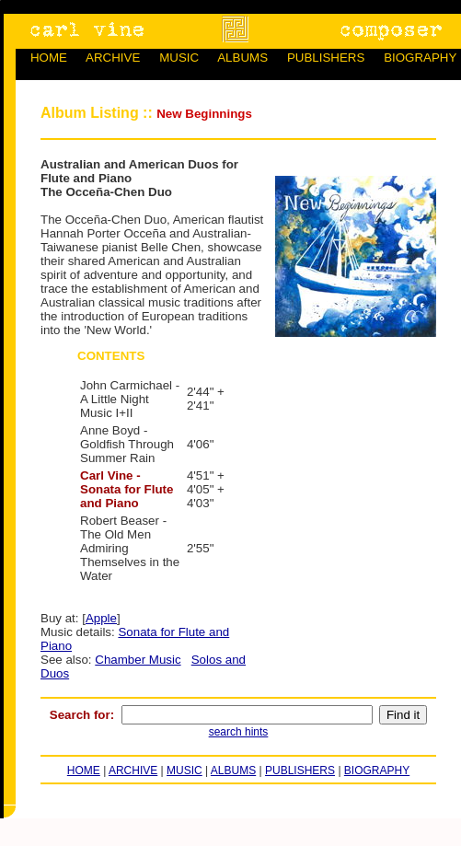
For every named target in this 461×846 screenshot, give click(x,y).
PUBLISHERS (325, 57)
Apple (101, 618)
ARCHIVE (113, 57)
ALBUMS (242, 57)
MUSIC (179, 57)
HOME (48, 57)
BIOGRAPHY (420, 57)
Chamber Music (137, 659)
